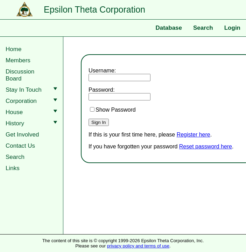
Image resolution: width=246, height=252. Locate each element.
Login (232, 27)
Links (13, 168)
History (33, 123)
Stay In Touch (33, 89)
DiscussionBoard (20, 75)
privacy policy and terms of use (138, 245)
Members (18, 60)
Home (13, 49)
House (33, 112)
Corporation (33, 101)
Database (168, 27)
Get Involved (22, 134)
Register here (193, 135)
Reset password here (205, 146)
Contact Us (20, 145)
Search (203, 27)
